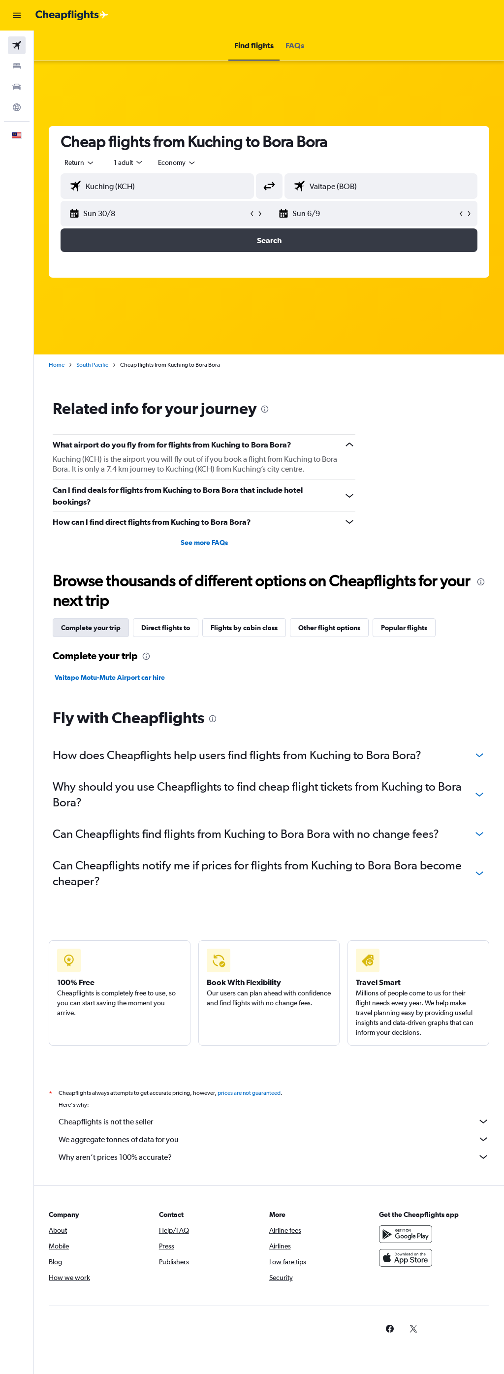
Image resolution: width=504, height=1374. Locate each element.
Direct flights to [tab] (165, 628)
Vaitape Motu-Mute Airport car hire (110, 677)
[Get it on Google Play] (405, 1234)
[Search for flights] (17, 45)
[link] (390, 1329)
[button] (17, 15)
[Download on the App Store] (405, 1258)
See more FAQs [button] (204, 542)
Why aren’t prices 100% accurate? (274, 1157)
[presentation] (264, 409)
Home (56, 364)
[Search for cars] (17, 86)
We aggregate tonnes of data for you (274, 1139)
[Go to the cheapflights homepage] (71, 15)
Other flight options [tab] (329, 628)
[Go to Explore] (17, 107)
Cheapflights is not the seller (274, 1121)
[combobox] (177, 162)
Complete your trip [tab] (91, 628)
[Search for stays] (17, 66)
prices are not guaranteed (249, 1092)
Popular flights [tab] (404, 628)
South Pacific (92, 364)
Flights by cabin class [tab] (244, 628)
